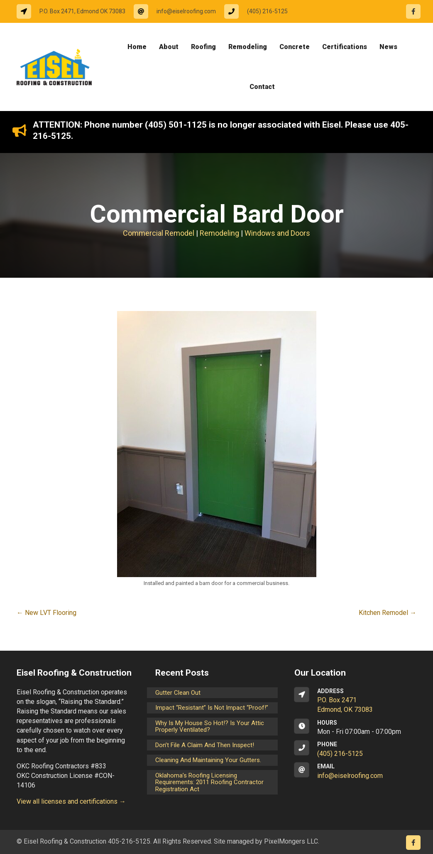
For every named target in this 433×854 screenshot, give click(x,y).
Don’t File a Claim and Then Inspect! (204, 745)
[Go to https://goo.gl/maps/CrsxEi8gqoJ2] (355, 701)
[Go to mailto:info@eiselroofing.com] (179, 11)
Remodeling (219, 233)
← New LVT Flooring (46, 613)
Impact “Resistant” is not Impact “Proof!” (211, 707)
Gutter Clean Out (178, 692)
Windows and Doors (277, 233)
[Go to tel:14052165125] (260, 11)
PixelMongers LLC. (291, 841)
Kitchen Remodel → (387, 613)
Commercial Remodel (158, 233)
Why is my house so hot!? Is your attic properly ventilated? (209, 726)
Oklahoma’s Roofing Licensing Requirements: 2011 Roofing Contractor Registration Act (209, 782)
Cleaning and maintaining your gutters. (208, 760)
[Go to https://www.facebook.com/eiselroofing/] (413, 11)
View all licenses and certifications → (71, 801)
